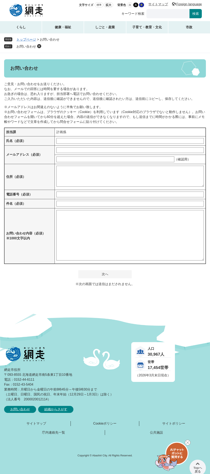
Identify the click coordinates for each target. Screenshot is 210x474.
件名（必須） (16, 203)
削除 (39, 46)
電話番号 (19, 194)
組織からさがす (55, 409)
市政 (189, 27)
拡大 (108, 5)
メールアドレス (24, 154)
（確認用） (182, 159)
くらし (21, 27)
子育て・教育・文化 (147, 27)
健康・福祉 (63, 27)
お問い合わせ (26, 46)
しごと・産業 (105, 27)
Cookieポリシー (105, 423)
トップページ (26, 39)
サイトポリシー (173, 423)
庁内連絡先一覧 (53, 432)
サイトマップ (158, 4)
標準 (99, 4)
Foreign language (189, 4)
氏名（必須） (16, 141)
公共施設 (156, 432)
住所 (16, 176)
